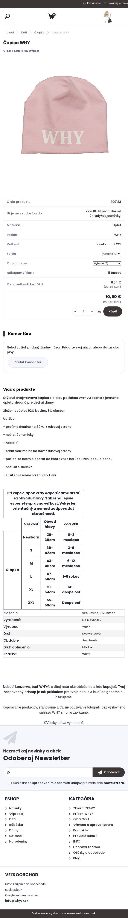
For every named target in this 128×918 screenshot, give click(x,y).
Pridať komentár (28, 362)
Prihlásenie (94, 3)
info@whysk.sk (16, 900)
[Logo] (107, 16)
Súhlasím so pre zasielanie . (69, 783)
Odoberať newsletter (64, 756)
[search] (7, 16)
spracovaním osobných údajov (57, 783)
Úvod (10, 32)
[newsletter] (109, 772)
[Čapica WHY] (64, 120)
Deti (24, 32)
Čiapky (39, 32)
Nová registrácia (118, 3)
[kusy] (84, 311)
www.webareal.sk (81, 913)
